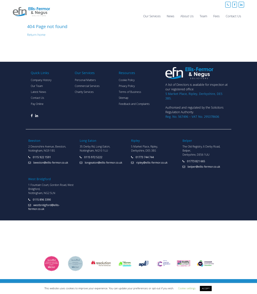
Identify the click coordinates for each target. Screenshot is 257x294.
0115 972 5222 (91, 157)
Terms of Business (130, 92)
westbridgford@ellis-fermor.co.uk (44, 207)
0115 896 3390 (39, 199)
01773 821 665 (193, 161)
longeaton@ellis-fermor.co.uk (101, 162)
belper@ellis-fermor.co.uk (201, 166)
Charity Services (84, 92)
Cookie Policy (127, 80)
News (170, 16)
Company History (41, 80)
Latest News (38, 92)
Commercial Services (87, 86)
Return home (36, 35)
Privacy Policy (127, 86)
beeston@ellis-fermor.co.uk (48, 162)
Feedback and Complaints (134, 104)
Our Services (152, 16)
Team (203, 16)
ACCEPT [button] (206, 288)
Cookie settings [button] (187, 288)
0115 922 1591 (39, 157)
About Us (187, 16)
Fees (216, 16)
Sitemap (123, 98)
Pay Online (37, 104)
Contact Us (233, 16)
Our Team (37, 86)
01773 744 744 (142, 157)
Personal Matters (85, 80)
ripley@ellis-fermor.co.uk (149, 162)
